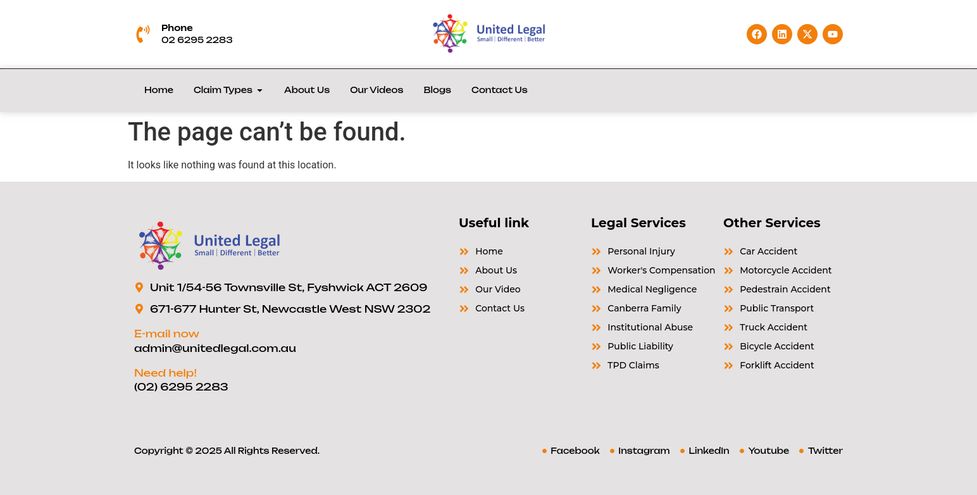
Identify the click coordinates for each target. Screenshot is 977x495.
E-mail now (166, 333)
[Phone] (143, 34)
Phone (177, 28)
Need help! (165, 373)
